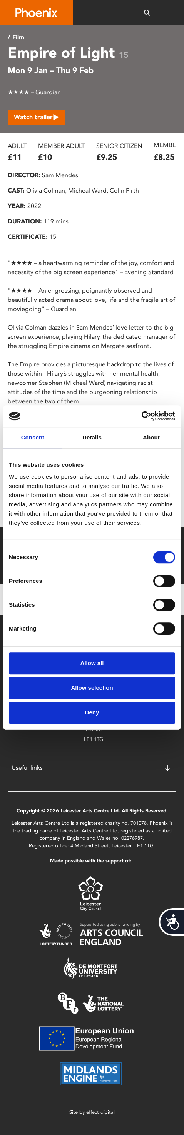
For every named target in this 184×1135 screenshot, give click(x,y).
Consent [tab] (33, 437)
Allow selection (92, 687)
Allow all (92, 663)
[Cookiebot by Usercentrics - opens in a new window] (141, 416)
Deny (92, 712)
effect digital (100, 1112)
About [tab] (151, 437)
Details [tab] (92, 437)
